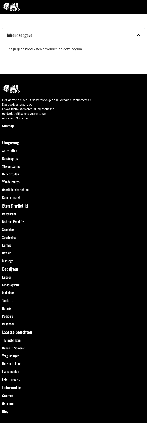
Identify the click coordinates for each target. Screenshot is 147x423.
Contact (7, 395)
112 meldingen (11, 340)
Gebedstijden (10, 174)
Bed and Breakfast (14, 221)
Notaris (6, 308)
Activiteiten (9, 150)
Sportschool (9, 237)
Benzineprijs (10, 158)
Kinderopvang (10, 284)
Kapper (6, 277)
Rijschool (8, 323)
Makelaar (8, 292)
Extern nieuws (11, 379)
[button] (141, 6)
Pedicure (7, 316)
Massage (7, 260)
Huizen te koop (11, 363)
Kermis (6, 245)
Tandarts (7, 300)
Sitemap (8, 126)
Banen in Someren (13, 348)
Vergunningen (10, 355)
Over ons (8, 403)
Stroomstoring (11, 166)
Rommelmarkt (11, 197)
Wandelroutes (11, 181)
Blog (5, 411)
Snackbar (8, 229)
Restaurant (9, 213)
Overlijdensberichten (15, 189)
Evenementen (10, 371)
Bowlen (6, 253)
